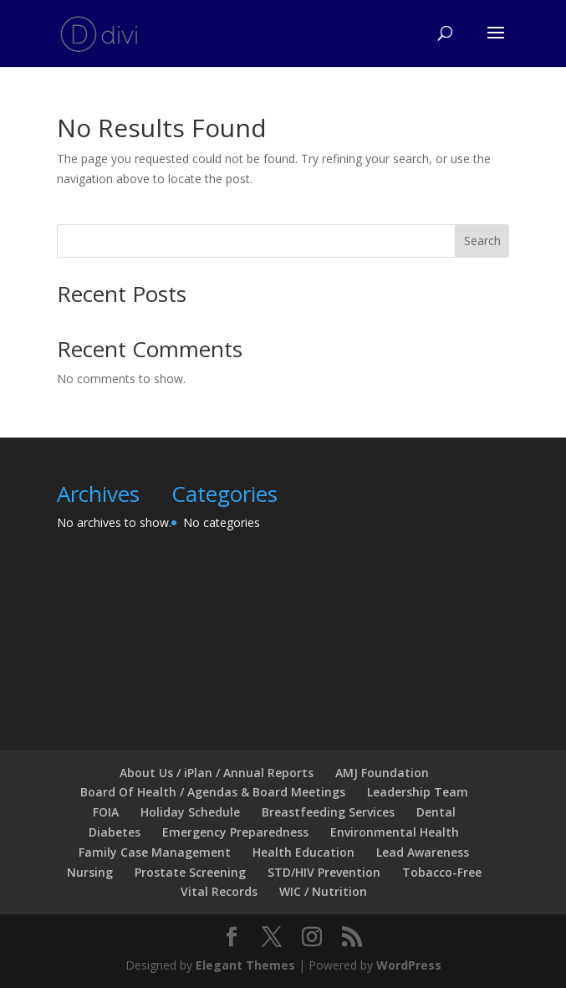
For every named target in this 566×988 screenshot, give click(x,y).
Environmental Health (394, 832)
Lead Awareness (422, 852)
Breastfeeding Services (328, 812)
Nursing (90, 872)
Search (482, 240)
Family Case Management (155, 852)
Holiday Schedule (190, 812)
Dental (436, 812)
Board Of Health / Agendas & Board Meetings (212, 792)
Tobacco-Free (442, 872)
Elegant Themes (245, 965)
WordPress (408, 965)
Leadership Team (417, 792)
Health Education (303, 852)
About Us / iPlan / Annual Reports (217, 773)
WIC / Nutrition (323, 891)
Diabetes (114, 832)
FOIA (106, 812)
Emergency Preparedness (235, 832)
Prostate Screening (190, 872)
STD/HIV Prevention (324, 872)
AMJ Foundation (382, 773)
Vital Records (219, 891)
